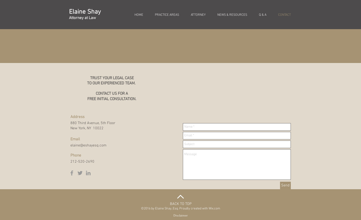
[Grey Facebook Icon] (72, 173)
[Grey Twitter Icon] (80, 173)
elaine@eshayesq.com (88, 145)
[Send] (285, 185)
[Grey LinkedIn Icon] (88, 173)
